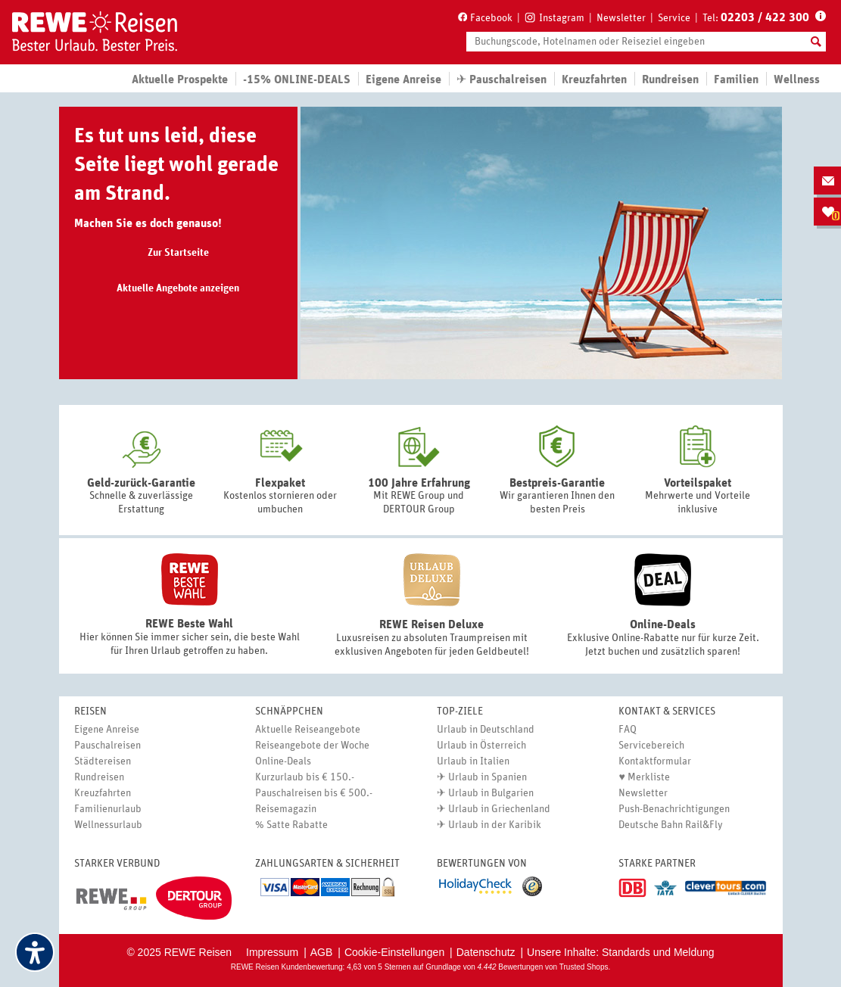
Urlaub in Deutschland (485, 729)
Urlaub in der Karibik (494, 825)
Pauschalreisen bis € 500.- (313, 793)
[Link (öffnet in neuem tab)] (111, 899)
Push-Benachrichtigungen (674, 809)
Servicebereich (651, 745)
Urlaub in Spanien (487, 777)
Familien (736, 79)
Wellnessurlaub (108, 825)
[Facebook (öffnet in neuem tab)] (484, 17)
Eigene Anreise (106, 729)
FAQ (627, 729)
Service (674, 18)
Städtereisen (102, 761)
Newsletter (621, 18)
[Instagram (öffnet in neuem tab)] (554, 16)
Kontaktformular (654, 761)
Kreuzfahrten (594, 79)
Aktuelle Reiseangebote (307, 729)
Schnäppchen (289, 711)
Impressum (272, 952)
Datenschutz (486, 952)
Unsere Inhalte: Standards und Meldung (621, 952)
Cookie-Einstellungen (394, 952)
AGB (321, 952)
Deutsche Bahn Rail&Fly (670, 825)
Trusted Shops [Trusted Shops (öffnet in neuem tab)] (584, 967)
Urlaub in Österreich (481, 745)
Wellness (797, 79)
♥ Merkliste (643, 777)
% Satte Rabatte (291, 825)
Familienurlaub (108, 809)
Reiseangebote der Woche (312, 745)
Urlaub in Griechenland (499, 809)
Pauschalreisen (107, 745)
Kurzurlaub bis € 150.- (304, 777)
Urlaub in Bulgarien (491, 793)
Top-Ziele (460, 711)
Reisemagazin (285, 809)
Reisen (90, 711)
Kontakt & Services (666, 711)
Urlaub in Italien (473, 761)
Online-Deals (283, 761)
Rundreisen (99, 777)
